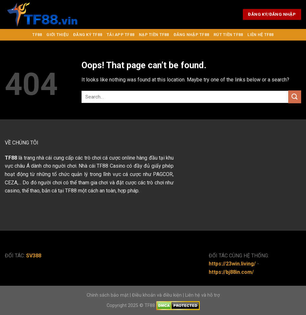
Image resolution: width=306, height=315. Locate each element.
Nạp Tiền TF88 (154, 34)
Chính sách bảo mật (108, 295)
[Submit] (294, 96)
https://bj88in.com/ (231, 272)
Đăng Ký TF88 (87, 34)
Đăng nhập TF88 (191, 34)
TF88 (37, 34)
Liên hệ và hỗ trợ (202, 295)
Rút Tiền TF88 (228, 34)
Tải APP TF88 (120, 34)
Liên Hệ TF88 (260, 34)
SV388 (33, 256)
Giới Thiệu (57, 34)
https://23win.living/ (232, 264)
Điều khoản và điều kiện (157, 295)
